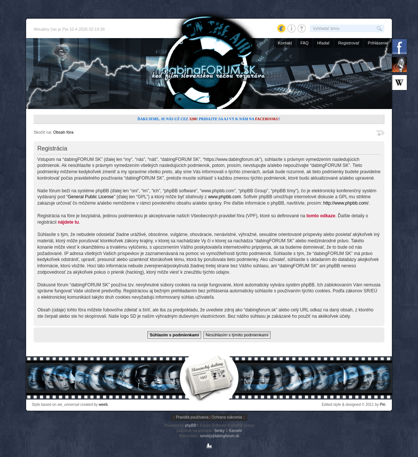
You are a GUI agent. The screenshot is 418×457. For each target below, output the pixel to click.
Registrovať (348, 43)
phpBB (190, 425)
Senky (219, 431)
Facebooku (267, 119)
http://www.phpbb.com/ (345, 203)
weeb (103, 404)
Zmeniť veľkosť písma (380, 133)
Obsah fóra (63, 132)
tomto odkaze (320, 215)
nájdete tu (68, 222)
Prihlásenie (378, 43)
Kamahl (235, 431)
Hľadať (323, 43)
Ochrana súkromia (227, 417)
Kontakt (285, 43)
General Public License (90, 196)
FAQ (304, 43)
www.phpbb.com (224, 196)
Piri (382, 404)
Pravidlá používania (192, 417)
